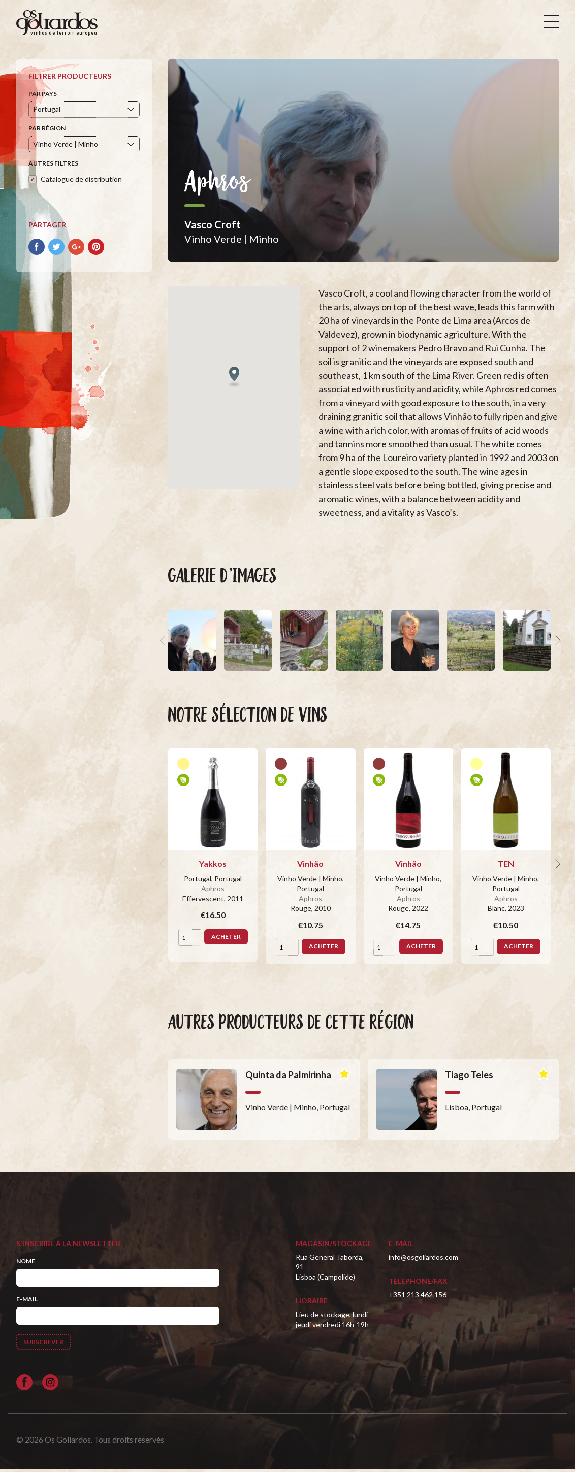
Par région (47, 131)
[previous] (164, 643)
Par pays (42, 96)
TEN (506, 866)
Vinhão (310, 866)
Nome (25, 1263)
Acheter (226, 938)
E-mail (27, 1301)
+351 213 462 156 (417, 1296)
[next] (557, 643)
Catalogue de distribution (81, 181)
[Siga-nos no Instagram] (50, 1384)
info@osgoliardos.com (423, 1259)
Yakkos (213, 866)
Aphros (213, 891)
